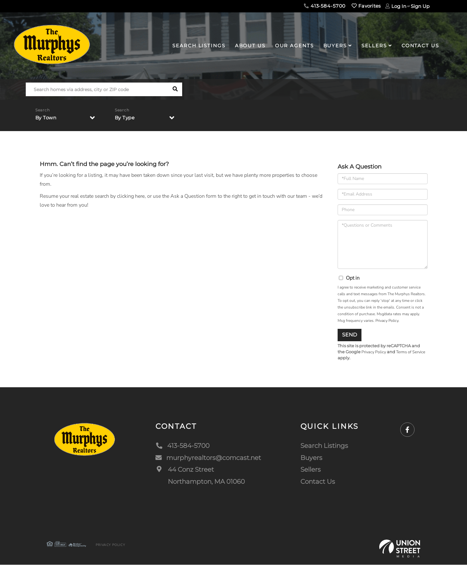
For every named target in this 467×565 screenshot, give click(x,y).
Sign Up (420, 6)
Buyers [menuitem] (335, 46)
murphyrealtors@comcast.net (208, 458)
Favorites (366, 6)
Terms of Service (412, 352)
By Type (125, 118)
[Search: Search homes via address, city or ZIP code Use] (97, 89)
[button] (175, 89)
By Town (46, 118)
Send (349, 335)
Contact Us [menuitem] (420, 46)
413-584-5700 (325, 6)
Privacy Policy (386, 320)
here (140, 196)
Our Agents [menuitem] (294, 46)
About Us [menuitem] (250, 46)
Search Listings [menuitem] (198, 46)
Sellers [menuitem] (374, 46)
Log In (398, 6)
